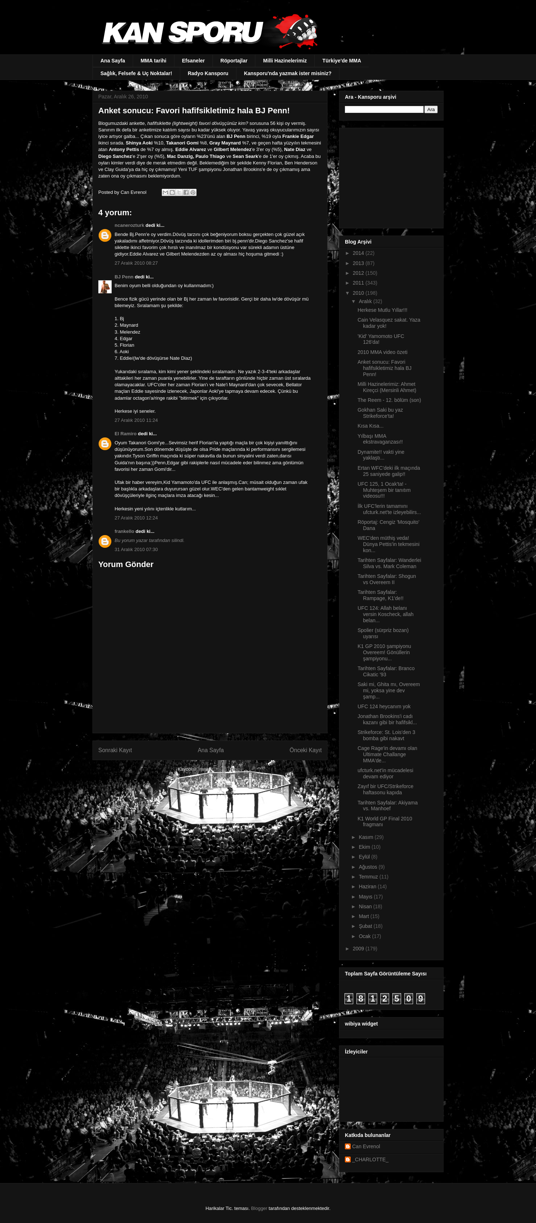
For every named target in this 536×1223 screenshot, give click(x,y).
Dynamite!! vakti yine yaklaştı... (381, 455)
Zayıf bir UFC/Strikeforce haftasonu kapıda (385, 789)
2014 (359, 253)
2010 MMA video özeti (383, 352)
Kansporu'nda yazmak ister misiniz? (287, 73)
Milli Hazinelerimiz (285, 61)
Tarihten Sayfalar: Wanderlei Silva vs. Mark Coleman (389, 563)
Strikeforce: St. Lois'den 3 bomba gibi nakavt (386, 735)
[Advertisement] (390, 176)
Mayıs (366, 897)
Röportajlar (234, 61)
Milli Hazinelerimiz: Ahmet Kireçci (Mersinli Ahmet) (387, 387)
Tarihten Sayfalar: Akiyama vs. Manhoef (388, 806)
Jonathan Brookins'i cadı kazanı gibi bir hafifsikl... (387, 719)
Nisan (366, 906)
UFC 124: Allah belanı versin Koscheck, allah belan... (385, 614)
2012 (359, 273)
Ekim (365, 847)
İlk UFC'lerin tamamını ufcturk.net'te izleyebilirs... (389, 509)
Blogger (259, 1208)
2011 (359, 283)
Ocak (365, 936)
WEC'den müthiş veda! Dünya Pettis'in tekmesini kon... (389, 544)
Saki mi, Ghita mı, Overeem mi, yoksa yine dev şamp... (389, 690)
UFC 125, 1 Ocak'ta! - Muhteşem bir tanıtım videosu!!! (384, 490)
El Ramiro (126, 433)
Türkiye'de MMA (341, 61)
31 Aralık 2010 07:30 (136, 549)
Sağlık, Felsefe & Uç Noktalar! (136, 73)
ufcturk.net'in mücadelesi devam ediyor (385, 773)
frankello (124, 531)
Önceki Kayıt (306, 750)
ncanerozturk (129, 225)
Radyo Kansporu (208, 73)
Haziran (368, 886)
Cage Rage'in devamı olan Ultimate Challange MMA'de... (387, 754)
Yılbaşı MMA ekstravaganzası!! (380, 439)
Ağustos (368, 867)
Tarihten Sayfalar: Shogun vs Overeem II (387, 579)
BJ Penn (124, 277)
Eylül (365, 857)
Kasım (367, 837)
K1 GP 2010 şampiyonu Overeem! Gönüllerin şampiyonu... (384, 652)
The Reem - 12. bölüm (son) (389, 400)
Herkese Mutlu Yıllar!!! (382, 310)
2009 (359, 948)
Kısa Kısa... (371, 426)
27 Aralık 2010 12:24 (136, 518)
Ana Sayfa (112, 61)
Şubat (366, 926)
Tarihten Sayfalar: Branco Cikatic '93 (386, 671)
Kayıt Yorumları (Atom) (218, 769)
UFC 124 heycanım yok (384, 706)
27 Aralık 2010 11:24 (136, 420)
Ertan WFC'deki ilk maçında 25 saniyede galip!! (389, 471)
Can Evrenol (366, 1146)
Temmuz (369, 877)
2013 (359, 263)
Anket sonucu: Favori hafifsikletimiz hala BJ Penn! (385, 368)
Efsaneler (193, 61)
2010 (359, 293)
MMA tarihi (153, 61)
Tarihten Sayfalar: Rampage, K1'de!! (381, 595)
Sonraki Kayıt (115, 750)
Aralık (366, 301)
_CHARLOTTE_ (370, 1159)
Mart (364, 916)
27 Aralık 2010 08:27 (136, 263)
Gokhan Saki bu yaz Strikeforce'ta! (380, 413)
